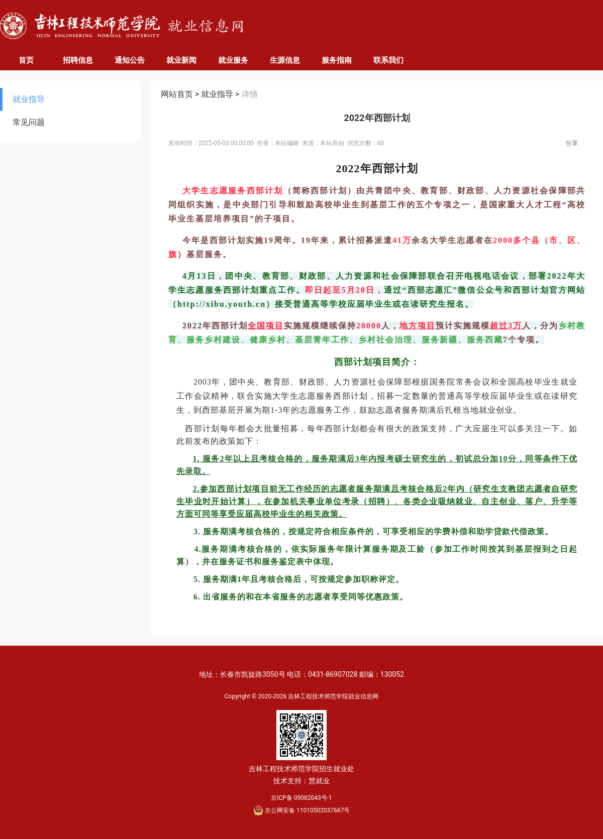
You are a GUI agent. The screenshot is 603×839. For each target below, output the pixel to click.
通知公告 (130, 60)
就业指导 (29, 99)
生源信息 (285, 60)
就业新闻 (181, 60)
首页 (26, 60)
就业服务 (233, 60)
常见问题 (29, 122)
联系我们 (388, 60)
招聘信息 (78, 60)
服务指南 (337, 60)
